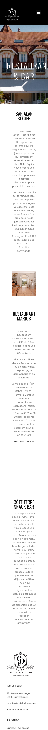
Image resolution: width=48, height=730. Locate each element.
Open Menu (38, 12)
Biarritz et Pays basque (18, 728)
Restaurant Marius (24, 441)
